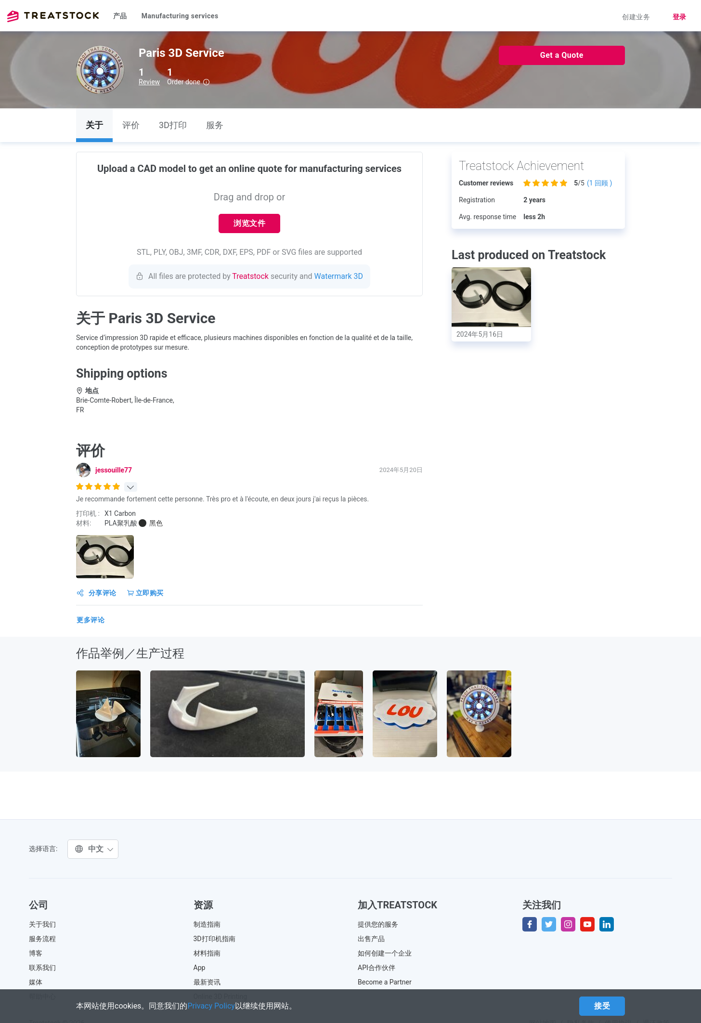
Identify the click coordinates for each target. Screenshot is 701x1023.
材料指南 (207, 953)
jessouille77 (113, 470)
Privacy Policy (211, 1005)
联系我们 (42, 967)
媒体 (35, 982)
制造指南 (207, 924)
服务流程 (42, 939)
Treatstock (53, 16)
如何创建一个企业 (385, 953)
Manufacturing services (180, 16)
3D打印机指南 (214, 939)
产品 (120, 16)
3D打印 (173, 125)
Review (149, 82)
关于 (94, 125)
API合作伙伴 (376, 967)
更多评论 (90, 620)
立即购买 (145, 593)
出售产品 (371, 939)
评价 (131, 125)
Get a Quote (562, 55)
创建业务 (636, 17)
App (200, 967)
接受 (602, 1005)
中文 (94, 848)
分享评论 (97, 593)
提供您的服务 (378, 924)
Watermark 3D (338, 276)
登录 (680, 17)
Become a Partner (385, 982)
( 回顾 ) (599, 183)
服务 (214, 125)
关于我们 (42, 924)
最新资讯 (207, 982)
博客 (35, 953)
